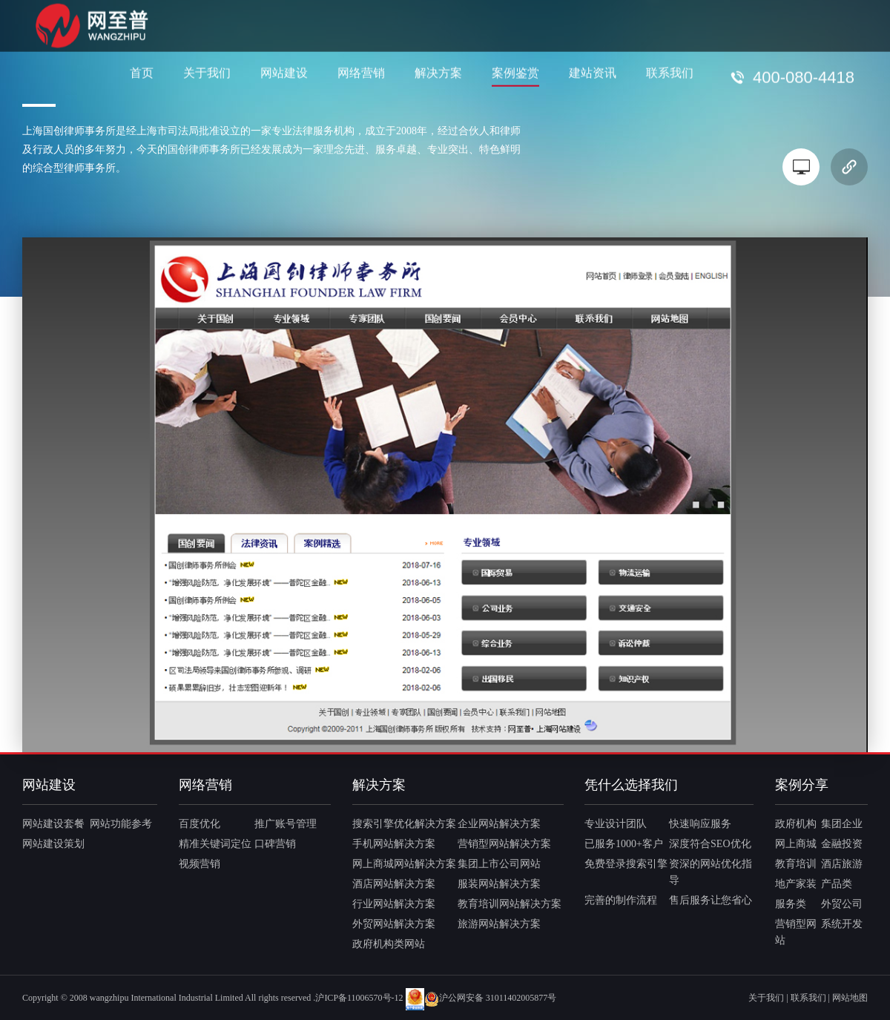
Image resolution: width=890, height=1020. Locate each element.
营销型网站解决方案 (504, 843)
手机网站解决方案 (393, 843)
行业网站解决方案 (393, 903)
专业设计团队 (615, 823)
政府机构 (796, 823)
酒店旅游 (842, 863)
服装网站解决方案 (499, 883)
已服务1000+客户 (623, 843)
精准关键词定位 (215, 843)
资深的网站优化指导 (710, 872)
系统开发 (842, 923)
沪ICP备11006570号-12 (359, 998)
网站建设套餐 (53, 823)
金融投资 (842, 843)
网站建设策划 (53, 843)
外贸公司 (842, 903)
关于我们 (207, 72)
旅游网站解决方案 (499, 923)
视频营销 (199, 863)
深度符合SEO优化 (710, 843)
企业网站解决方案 (499, 823)
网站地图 (850, 998)
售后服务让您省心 (710, 900)
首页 (142, 72)
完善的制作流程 (620, 900)
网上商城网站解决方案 (404, 863)
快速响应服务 (700, 823)
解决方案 (438, 72)
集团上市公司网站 (499, 863)
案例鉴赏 (515, 72)
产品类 (836, 883)
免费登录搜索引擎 (626, 863)
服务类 (790, 903)
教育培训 (796, 863)
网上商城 (796, 843)
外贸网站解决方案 (393, 923)
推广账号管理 (285, 823)
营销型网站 (796, 932)
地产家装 (796, 883)
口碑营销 (275, 843)
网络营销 (361, 72)
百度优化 (199, 823)
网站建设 (284, 72)
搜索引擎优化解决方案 (404, 823)
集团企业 (842, 823)
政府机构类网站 (388, 944)
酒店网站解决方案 (393, 883)
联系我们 (669, 72)
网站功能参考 (121, 823)
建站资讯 (592, 72)
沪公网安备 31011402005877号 (490, 998)
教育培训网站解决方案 (509, 903)
